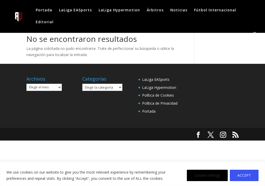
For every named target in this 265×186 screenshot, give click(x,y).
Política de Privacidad (160, 103)
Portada (44, 10)
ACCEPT (244, 175)
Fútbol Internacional (215, 10)
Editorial (45, 22)
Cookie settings (207, 175)
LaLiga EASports (75, 10)
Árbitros (155, 10)
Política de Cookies (158, 95)
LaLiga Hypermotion (119, 10)
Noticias (178, 10)
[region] (132, 173)
